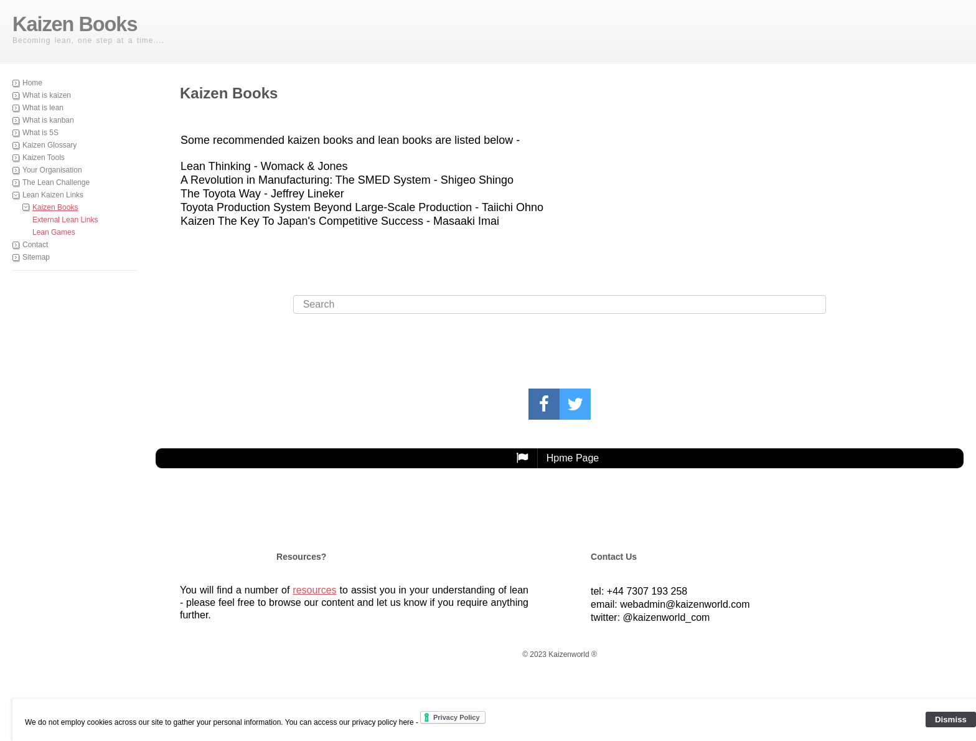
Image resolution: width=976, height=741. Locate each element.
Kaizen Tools (43, 157)
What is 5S (40, 132)
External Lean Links (65, 219)
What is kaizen (46, 95)
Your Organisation (52, 170)
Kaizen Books (55, 207)
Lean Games (53, 232)
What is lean (42, 107)
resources (314, 590)
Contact (35, 244)
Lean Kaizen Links (52, 195)
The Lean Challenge (56, 182)
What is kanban (48, 120)
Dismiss (951, 719)
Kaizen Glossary (49, 145)
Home (32, 82)
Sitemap (36, 257)
